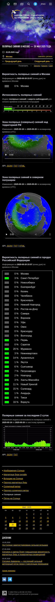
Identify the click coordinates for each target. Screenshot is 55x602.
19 (6, 525)
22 (27, 525)
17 (41, 521)
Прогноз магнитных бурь (15, 482)
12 (6, 521)
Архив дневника (8, 571)
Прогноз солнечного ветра (16, 490)
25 (48, 525)
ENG (43, 4)
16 (34, 521)
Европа (37, 66)
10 (41, 518)
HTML (22, 166)
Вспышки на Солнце (13, 478)
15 (27, 521)
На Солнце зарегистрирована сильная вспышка (25, 545)
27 (13, 528)
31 (41, 528)
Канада (44, 66)
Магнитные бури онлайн (15, 474)
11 (48, 518)
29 (27, 528)
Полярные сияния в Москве (16, 46)
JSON (9, 166)
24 (41, 525)
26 (6, 528)
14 (20, 521)
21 (20, 525)
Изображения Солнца (14, 470)
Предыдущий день (13, 61)
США (51, 66)
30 (34, 528)
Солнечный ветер (12, 486)
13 (13, 521)
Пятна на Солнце (12, 498)
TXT (16, 166)
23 (34, 525)
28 (20, 528)
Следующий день (42, 61)
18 (48, 521)
